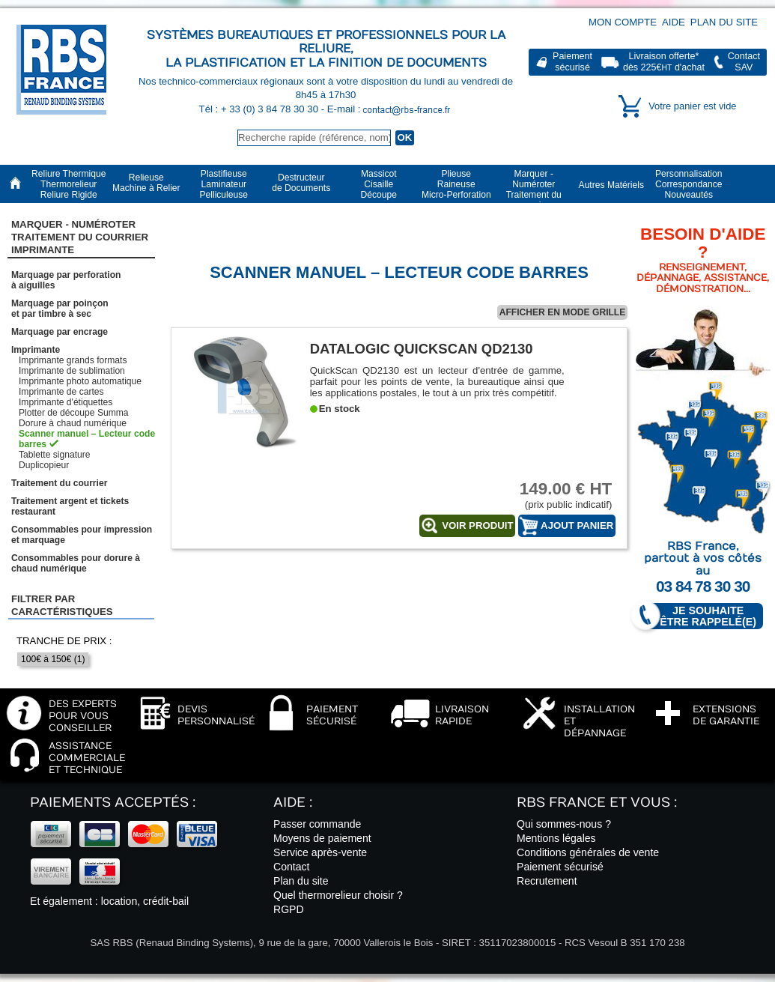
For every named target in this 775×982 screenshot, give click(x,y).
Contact (291, 867)
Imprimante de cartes (61, 392)
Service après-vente (320, 852)
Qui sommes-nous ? (564, 824)
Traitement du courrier (59, 483)
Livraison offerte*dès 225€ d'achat (664, 62)
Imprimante (35, 350)
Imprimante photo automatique (80, 381)
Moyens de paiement (322, 838)
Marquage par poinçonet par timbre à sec (60, 308)
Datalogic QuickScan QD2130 (421, 349)
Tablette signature (54, 454)
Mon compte (623, 22)
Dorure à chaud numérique (73, 423)
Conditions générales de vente (588, 852)
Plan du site (724, 22)
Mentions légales (556, 838)
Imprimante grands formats (73, 360)
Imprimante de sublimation (72, 371)
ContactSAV (744, 62)
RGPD (288, 909)
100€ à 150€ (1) (53, 659)
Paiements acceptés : (112, 802)
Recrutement (547, 881)
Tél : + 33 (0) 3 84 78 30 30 (260, 109)
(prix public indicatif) (555, 494)
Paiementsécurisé (572, 62)
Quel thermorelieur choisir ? (338, 895)
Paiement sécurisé (560, 867)
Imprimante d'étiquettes (65, 402)
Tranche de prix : (64, 640)
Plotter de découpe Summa (74, 412)
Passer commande (317, 824)
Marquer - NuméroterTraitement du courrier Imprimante (79, 237)
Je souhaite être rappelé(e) (701, 616)
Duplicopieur (44, 465)
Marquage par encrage (59, 332)
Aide (673, 22)
